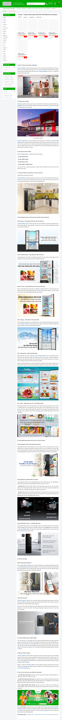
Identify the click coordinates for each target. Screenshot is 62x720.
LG (3, 44)
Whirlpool (5, 35)
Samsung (5, 38)
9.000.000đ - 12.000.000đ (9, 81)
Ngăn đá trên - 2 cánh (8, 95)
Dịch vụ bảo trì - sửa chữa (37, 8)
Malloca (4, 31)
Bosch (4, 17)
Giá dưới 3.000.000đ (8, 76)
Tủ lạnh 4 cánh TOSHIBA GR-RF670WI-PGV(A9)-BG (22, 54)
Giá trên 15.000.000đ (8, 84)
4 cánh (10, 93)
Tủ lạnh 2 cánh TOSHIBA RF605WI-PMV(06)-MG (42, 33)
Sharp (4, 51)
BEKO (4, 33)
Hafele (4, 22)
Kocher (4, 29)
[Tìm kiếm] (43, 4)
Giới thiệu (18, 8)
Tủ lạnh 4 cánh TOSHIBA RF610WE (22, 33)
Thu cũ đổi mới (47, 8)
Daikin (4, 49)
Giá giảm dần (38, 17)
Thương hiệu (24, 8)
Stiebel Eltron (5, 37)
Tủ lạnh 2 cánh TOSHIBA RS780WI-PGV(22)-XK (32, 33)
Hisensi (4, 56)
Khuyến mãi (53, 8)
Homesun (5, 24)
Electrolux (5, 60)
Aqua (4, 53)
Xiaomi (4, 55)
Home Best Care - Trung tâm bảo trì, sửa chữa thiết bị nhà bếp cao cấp (42, 714)
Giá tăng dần (31, 17)
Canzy (4, 18)
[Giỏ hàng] (58, 3)
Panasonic (5, 47)
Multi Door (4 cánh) (8, 97)
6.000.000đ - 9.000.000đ (8, 79)
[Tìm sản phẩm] (34, 4)
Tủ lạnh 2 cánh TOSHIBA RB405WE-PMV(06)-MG (53, 33)
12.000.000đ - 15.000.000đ (9, 83)
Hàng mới (24, 17)
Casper (4, 58)
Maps (55, 4)
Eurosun (4, 20)
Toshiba (4, 40)
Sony (4, 46)
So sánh (19, 38)
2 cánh (5, 93)
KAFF (4, 26)
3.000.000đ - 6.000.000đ (8, 77)
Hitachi (4, 42)
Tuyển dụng (29, 8)
